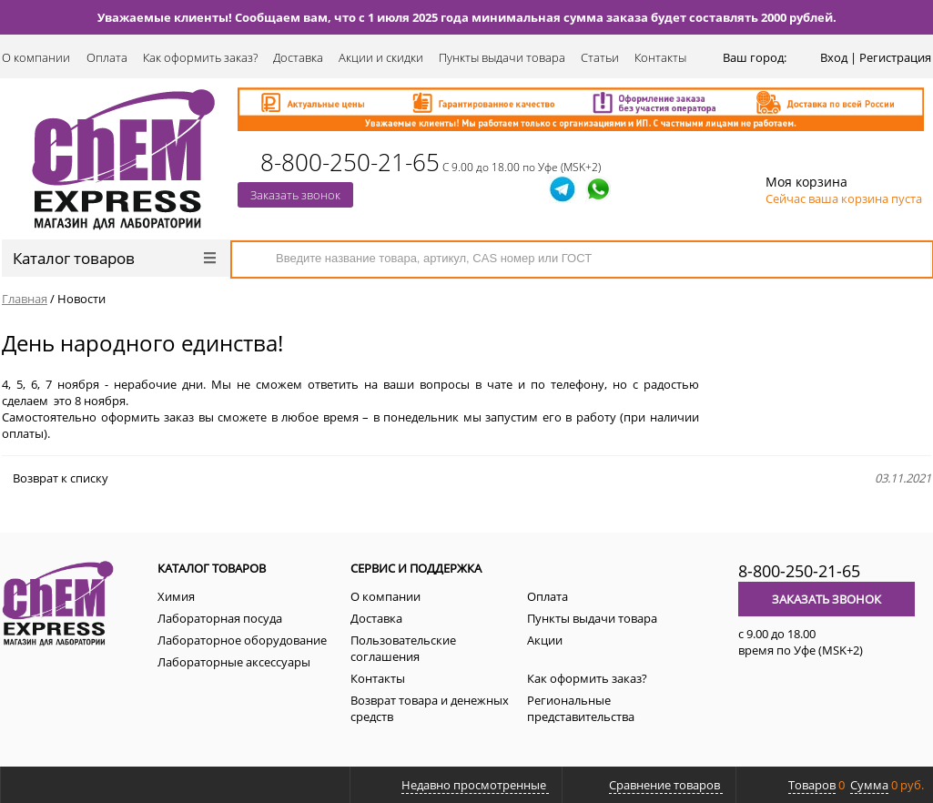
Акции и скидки (381, 57)
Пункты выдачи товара (502, 57)
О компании (36, 57)
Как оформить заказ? (200, 57)
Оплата (106, 57)
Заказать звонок (295, 195)
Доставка (298, 57)
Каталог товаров (114, 258)
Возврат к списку (55, 478)
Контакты (660, 57)
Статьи (600, 57)
